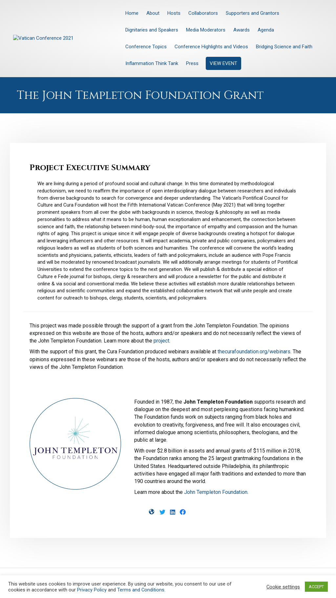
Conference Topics (146, 47)
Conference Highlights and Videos (211, 47)
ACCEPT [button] (316, 586)
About (152, 13)
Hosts (173, 13)
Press (192, 63)
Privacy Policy (92, 590)
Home (131, 13)
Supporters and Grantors (252, 13)
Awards (241, 30)
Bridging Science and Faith (284, 47)
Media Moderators (205, 30)
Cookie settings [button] (283, 587)
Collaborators (203, 13)
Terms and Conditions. (141, 590)
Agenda (266, 30)
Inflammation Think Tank (151, 63)
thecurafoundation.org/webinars (254, 351)
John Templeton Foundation (215, 492)
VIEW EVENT (223, 63)
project (161, 341)
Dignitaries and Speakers (151, 30)
